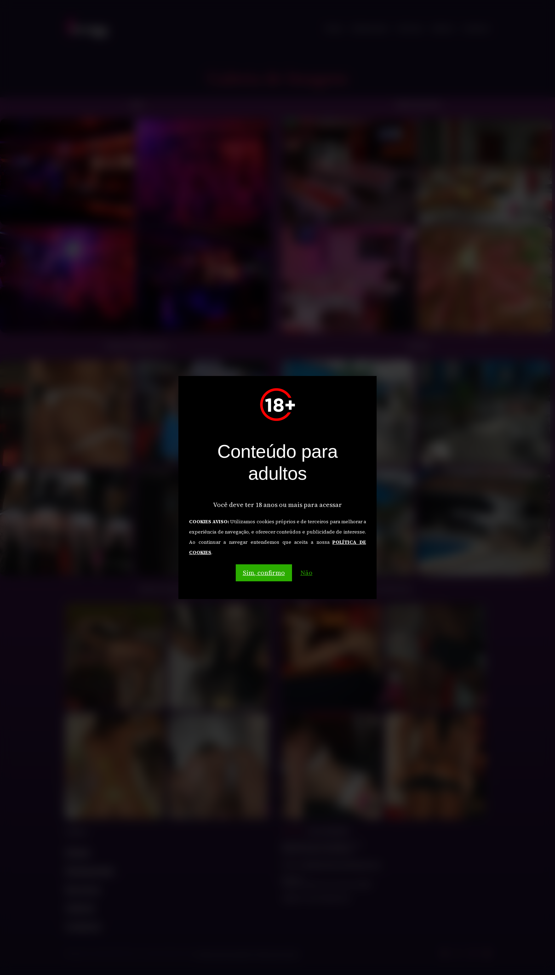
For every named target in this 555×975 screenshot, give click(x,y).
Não (307, 572)
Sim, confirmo (264, 572)
